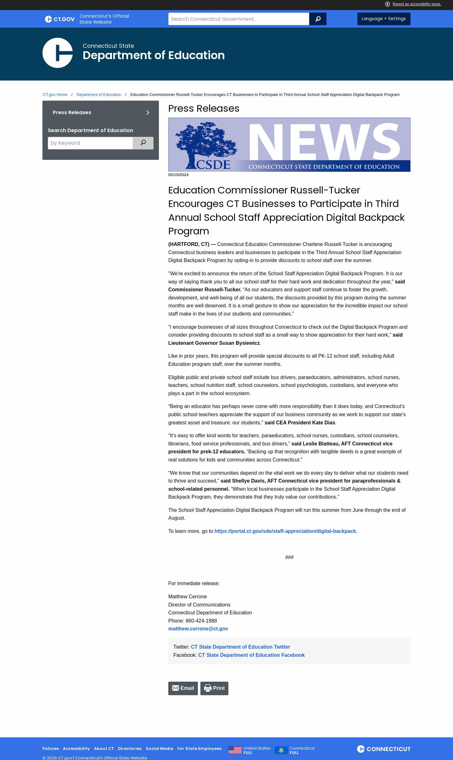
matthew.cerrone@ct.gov (198, 628)
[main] (226, 382)
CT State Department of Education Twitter (240, 647)
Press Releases (72, 112)
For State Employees (199, 748)
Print (219, 688)
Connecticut (302, 750)
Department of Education (98, 94)
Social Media (159, 748)
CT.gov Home (55, 94)
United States (257, 750)
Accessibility (76, 748)
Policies (50, 748)
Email (187, 688)
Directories (130, 748)
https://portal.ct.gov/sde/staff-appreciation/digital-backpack (285, 531)
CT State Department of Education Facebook (251, 655)
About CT (104, 748)
